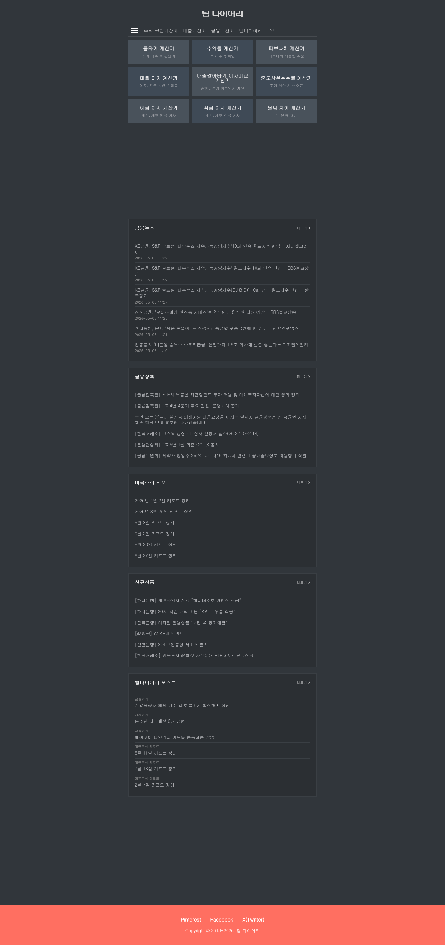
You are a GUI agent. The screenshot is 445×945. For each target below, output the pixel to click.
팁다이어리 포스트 (258, 30)
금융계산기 (222, 30)
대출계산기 (194, 30)
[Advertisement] (222, 169)
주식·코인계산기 (161, 30)
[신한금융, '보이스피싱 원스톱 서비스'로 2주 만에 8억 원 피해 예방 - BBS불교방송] (222, 314)
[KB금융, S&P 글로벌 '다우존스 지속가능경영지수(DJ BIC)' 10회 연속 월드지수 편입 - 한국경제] (222, 295)
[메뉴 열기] (134, 30)
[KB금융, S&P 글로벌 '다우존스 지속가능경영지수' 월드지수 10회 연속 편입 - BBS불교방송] (222, 273)
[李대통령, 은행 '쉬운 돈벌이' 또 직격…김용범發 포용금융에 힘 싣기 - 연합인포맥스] (222, 330)
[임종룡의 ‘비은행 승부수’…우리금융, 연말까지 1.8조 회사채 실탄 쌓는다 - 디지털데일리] (222, 347)
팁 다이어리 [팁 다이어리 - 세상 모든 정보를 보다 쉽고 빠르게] (248, 930)
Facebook (221, 919)
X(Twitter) (253, 919)
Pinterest (191, 919)
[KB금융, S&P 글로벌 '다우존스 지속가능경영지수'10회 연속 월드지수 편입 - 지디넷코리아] (222, 251)
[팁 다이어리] (222, 12)
